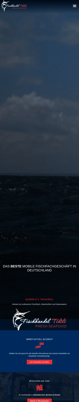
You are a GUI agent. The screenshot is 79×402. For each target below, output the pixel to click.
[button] (74, 6)
